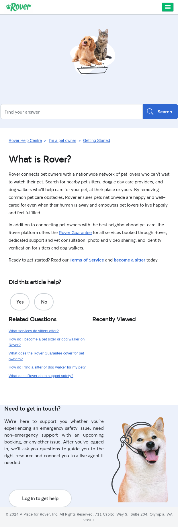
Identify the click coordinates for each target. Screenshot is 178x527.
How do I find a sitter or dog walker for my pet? (47, 367)
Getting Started (96, 140)
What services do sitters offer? (34, 331)
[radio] (20, 301)
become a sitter (129, 259)
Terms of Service (87, 259)
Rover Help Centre (25, 140)
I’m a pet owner (62, 140)
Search (160, 111)
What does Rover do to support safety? (41, 376)
